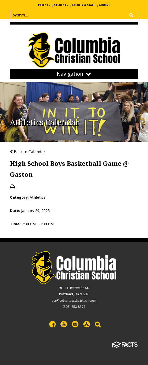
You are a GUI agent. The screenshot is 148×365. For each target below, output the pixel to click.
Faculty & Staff (83, 5)
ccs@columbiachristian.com (74, 300)
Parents (44, 5)
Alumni (104, 5)
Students (61, 5)
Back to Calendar (27, 151)
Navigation (74, 74)
